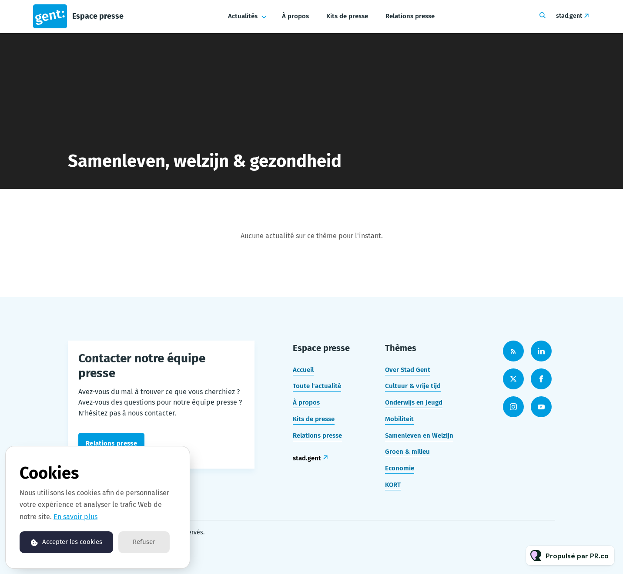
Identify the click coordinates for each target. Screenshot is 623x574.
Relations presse (410, 16)
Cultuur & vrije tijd (413, 386)
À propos (295, 16)
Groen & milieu (407, 452)
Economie (399, 468)
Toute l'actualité (317, 386)
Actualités (243, 16)
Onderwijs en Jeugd (413, 402)
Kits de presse (347, 16)
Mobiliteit (399, 419)
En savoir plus (75, 517)
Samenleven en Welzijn (419, 435)
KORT (393, 485)
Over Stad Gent (407, 370)
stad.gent (569, 16)
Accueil (303, 370)
